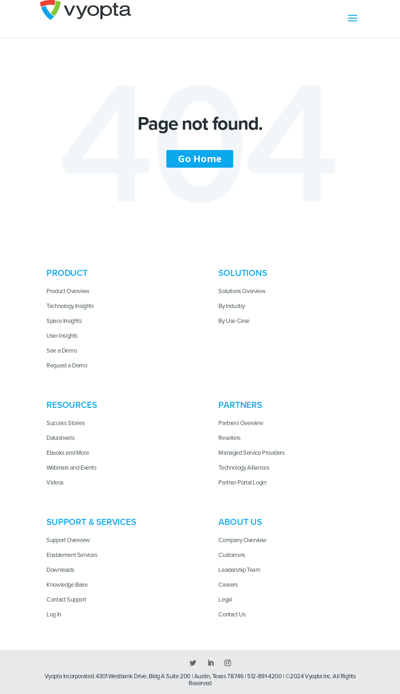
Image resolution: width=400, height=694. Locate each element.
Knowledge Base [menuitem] (67, 585)
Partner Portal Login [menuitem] (242, 482)
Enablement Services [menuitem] (72, 555)
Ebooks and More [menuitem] (67, 453)
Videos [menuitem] (55, 482)
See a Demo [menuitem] (61, 350)
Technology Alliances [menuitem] (243, 467)
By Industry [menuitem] (231, 306)
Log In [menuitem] (53, 614)
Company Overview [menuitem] (242, 540)
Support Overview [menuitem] (68, 540)
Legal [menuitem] (225, 599)
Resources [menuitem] (71, 405)
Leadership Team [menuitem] (239, 570)
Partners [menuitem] (240, 405)
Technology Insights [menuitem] (70, 306)
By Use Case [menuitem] (233, 321)
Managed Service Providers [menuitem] (251, 453)
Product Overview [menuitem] (68, 291)
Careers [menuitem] (227, 585)
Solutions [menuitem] (242, 273)
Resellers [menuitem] (229, 438)
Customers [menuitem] (231, 555)
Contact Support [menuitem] (66, 599)
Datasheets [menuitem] (60, 438)
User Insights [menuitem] (62, 336)
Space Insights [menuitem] (64, 321)
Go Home (200, 158)
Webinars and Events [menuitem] (71, 467)
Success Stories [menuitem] (65, 423)
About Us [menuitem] (240, 522)
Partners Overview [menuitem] (240, 423)
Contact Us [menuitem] (231, 614)
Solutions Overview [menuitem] (241, 291)
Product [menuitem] (67, 273)
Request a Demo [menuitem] (66, 365)
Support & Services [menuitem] (91, 522)
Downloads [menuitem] (60, 570)
